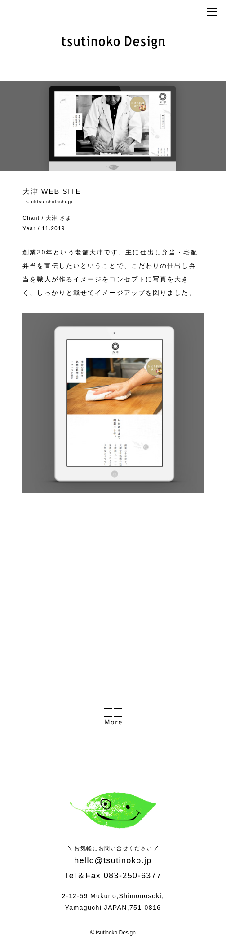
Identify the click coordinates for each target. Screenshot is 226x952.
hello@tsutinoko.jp (113, 860)
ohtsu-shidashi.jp (51, 201)
